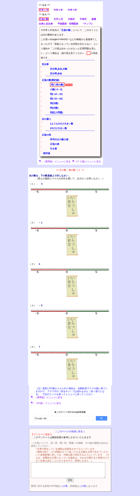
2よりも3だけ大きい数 (61, 123)
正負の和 (46, 134)
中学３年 (72, 10)
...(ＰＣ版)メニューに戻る (86, 161)
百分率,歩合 (56, 73)
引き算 (53, 148)
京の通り (46, 119)
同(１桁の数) (57, 84)
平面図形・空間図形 (68, 23)
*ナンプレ (88, 23)
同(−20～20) (56, 98)
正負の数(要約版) (50, 80)
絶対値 (46, 153)
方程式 (71, 19)
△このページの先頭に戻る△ (70, 431)
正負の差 (54, 144)
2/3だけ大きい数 (58, 128)
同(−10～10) (56, 94)
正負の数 (43, 19)
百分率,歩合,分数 (58, 69)
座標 (93, 19)
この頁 (61, 489)
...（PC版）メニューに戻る (46, 403)
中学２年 (58, 10)
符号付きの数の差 (59, 139)
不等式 (83, 19)
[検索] (63, 418)
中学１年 (43, 10)
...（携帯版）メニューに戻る (55, 161)
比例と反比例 (46, 23)
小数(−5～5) (56, 89)
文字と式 (58, 19)
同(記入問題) (56, 112)
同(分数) (54, 103)
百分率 (45, 64)
